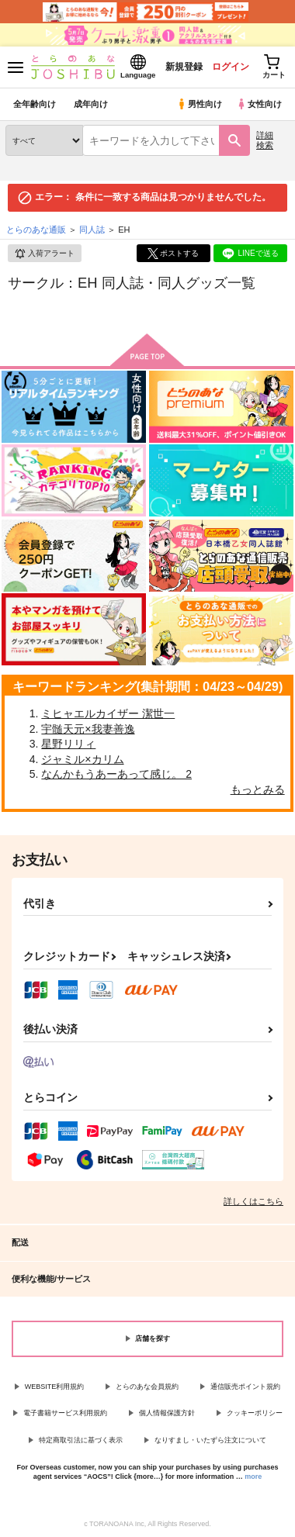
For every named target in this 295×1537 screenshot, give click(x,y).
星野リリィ (68, 743)
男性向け (199, 103)
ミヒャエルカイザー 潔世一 (108, 713)
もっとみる (258, 789)
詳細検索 (264, 140)
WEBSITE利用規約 (55, 1386)
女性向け (259, 103)
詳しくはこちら (253, 1201)
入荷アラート (44, 253)
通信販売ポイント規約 (245, 1386)
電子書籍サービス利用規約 (65, 1413)
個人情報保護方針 (167, 1413)
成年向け (91, 104)
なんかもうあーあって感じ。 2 (116, 774)
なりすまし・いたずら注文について (210, 1440)
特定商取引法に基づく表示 (81, 1440)
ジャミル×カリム (82, 759)
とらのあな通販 (36, 229)
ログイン (230, 66)
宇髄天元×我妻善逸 (87, 729)
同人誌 (92, 229)
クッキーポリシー (255, 1413)
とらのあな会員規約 (147, 1386)
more (253, 1476)
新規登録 (184, 66)
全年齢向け (34, 104)
